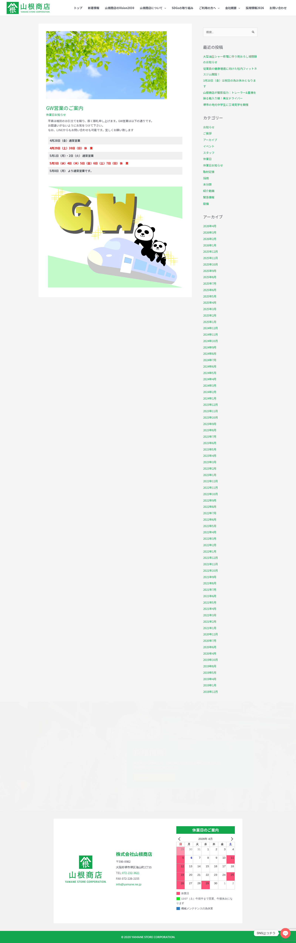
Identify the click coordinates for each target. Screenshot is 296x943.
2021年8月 (209, 583)
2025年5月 (209, 296)
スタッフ (208, 153)
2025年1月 (209, 322)
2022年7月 (209, 513)
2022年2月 (209, 545)
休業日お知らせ (56, 115)
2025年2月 (209, 315)
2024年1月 (209, 398)
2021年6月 (209, 596)
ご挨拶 (207, 133)
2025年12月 (210, 251)
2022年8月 (209, 507)
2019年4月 (209, 679)
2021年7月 (209, 590)
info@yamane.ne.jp (128, 884)
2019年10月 (210, 660)
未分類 (207, 184)
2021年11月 (210, 564)
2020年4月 (209, 653)
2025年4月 (209, 302)
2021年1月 (209, 628)
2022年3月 (209, 538)
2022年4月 (209, 532)
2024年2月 (209, 392)
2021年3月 (209, 615)
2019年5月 (209, 672)
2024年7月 (209, 360)
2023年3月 (209, 462)
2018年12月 (210, 692)
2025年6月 (209, 290)
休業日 (207, 159)
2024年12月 (210, 328)
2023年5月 (209, 449)
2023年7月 (209, 436)
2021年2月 (209, 621)
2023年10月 (210, 417)
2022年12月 (210, 481)
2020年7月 (209, 641)
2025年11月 (210, 258)
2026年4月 (209, 226)
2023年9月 (209, 424)
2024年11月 (210, 334)
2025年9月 (209, 271)
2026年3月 (209, 232)
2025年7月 (209, 283)
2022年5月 (209, 526)
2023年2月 (209, 468)
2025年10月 (210, 264)
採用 (206, 178)
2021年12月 (210, 558)
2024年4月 (209, 379)
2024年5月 (209, 373)
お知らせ (208, 127)
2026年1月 (209, 245)
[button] (153, 8)
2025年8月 (209, 277)
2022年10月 (210, 494)
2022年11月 (210, 487)
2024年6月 (209, 366)
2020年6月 (209, 647)
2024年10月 (210, 341)
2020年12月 (210, 634)
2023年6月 (209, 443)
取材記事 (208, 172)
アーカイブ (210, 140)
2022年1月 (209, 551)
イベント (208, 146)
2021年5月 (209, 602)
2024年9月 (209, 347)
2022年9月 (209, 500)
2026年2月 (209, 239)
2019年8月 (209, 666)
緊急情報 (208, 197)
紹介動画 (208, 191)
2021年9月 (209, 577)
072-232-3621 (131, 873)
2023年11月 (210, 411)
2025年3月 (209, 309)
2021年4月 (209, 609)
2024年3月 (209, 385)
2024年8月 (209, 353)
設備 (206, 204)
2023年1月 (209, 475)
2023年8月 (209, 430)
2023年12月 (210, 404)
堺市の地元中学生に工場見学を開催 (225, 105)
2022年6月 (209, 519)
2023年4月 (209, 456)
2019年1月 (209, 685)
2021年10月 (210, 570)
